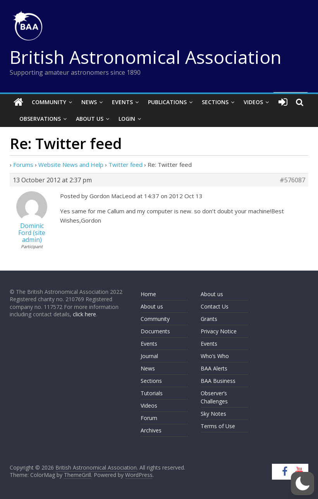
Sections (215, 102)
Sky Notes (213, 413)
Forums (23, 164)
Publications (167, 102)
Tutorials (152, 393)
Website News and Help (70, 164)
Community (49, 102)
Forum (149, 418)
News (89, 102)
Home (148, 294)
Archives (151, 430)
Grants (209, 318)
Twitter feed (125, 164)
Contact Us (215, 306)
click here (84, 314)
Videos (253, 102)
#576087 (292, 180)
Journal (149, 356)
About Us (89, 118)
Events (122, 102)
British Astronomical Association (146, 57)
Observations (40, 118)
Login (127, 118)
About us (152, 306)
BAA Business (218, 380)
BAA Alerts (214, 368)
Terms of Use (218, 426)
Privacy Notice (219, 331)
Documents (155, 331)
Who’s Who (215, 356)
